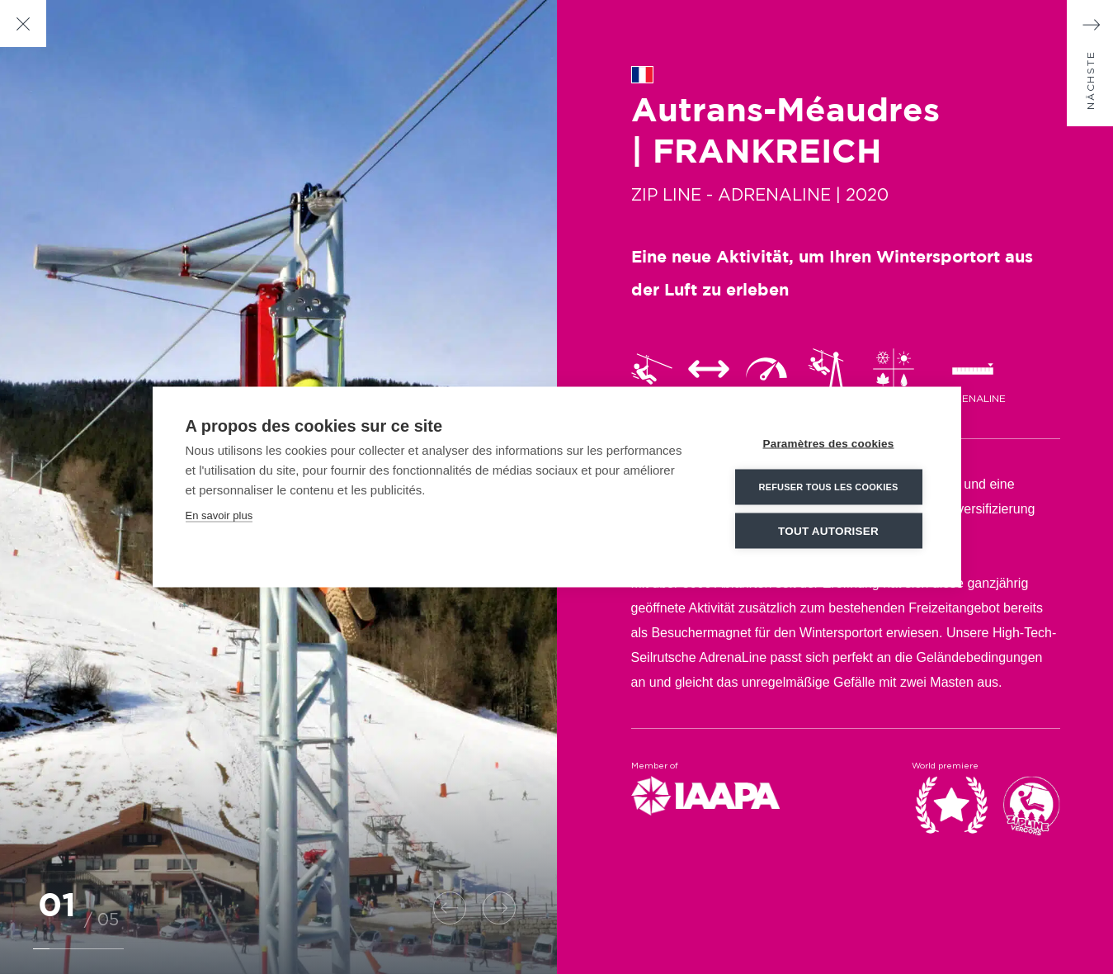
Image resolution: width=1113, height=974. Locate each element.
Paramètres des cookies (828, 443)
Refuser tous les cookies (828, 487)
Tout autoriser (828, 531)
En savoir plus (219, 515)
